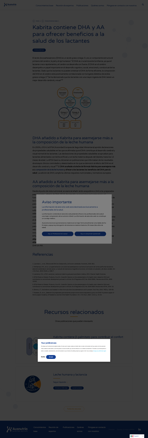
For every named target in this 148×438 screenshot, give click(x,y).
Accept (51, 357)
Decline (43, 357)
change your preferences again (99, 351)
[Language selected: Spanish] (137, 436)
